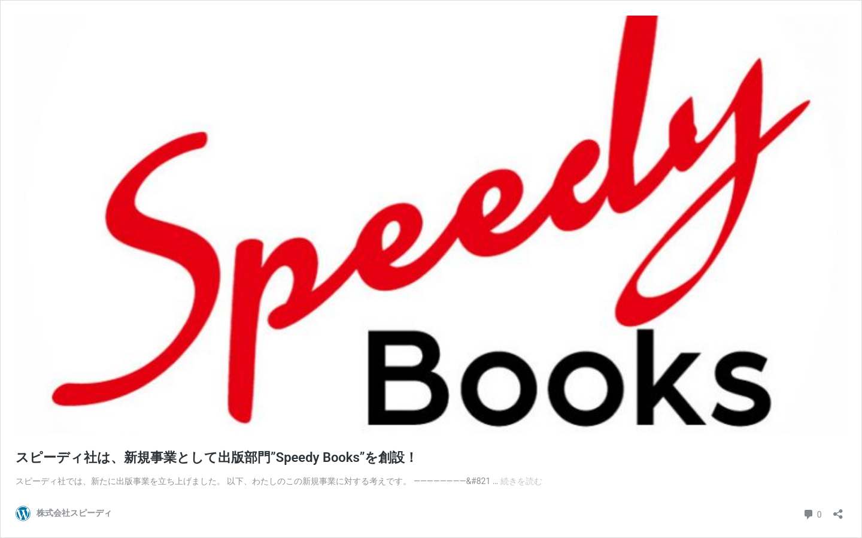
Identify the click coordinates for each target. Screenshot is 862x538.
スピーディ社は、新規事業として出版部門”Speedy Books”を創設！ (217, 457)
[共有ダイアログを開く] (838, 510)
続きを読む (521, 481)
